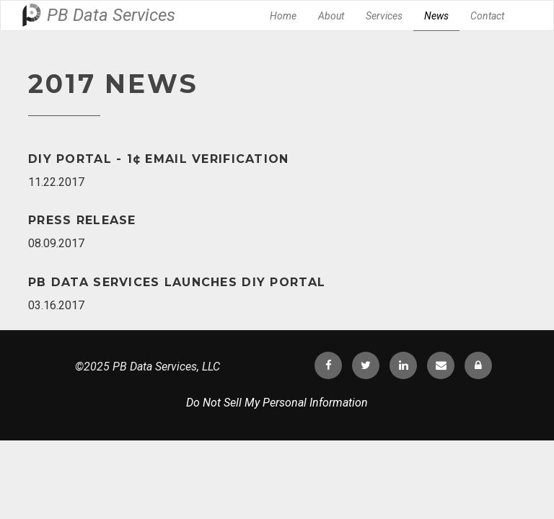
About (331, 16)
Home (283, 16)
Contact (487, 16)
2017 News (113, 83)
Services (384, 16)
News (436, 16)
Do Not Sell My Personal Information (277, 402)
